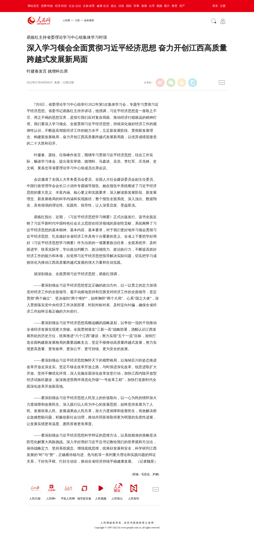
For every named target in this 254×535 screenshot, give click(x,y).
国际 (129, 5)
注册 (223, 5)
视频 (159, 5)
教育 (174, 5)
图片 (167, 5)
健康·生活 (103, 5)
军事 (136, 5)
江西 (77, 20)
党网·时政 (47, 5)
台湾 (151, 5)
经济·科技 (61, 5)
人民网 (66, 20)
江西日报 (68, 82)
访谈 (121, 5)
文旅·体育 (89, 5)
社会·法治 (75, 5)
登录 (215, 5)
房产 (182, 5)
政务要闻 (89, 20)
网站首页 (33, 5)
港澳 (144, 5)
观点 (113, 5)
